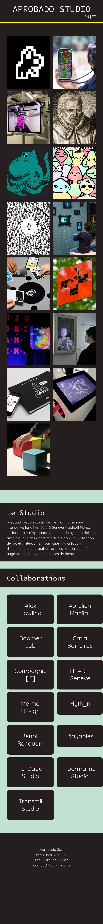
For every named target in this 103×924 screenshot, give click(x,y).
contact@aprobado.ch (51, 865)
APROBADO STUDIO (51, 8)
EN (86, 16)
